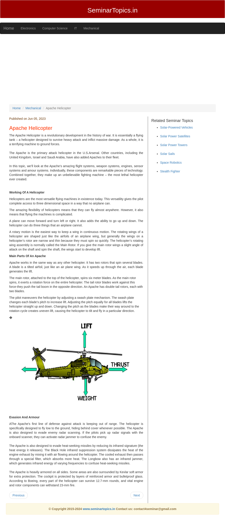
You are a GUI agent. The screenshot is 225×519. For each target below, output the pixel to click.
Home (9, 28)
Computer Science (54, 28)
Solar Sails (167, 154)
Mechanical (91, 28)
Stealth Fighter (170, 171)
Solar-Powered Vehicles (176, 127)
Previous (18, 495)
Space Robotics (171, 162)
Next (137, 495)
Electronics (28, 28)
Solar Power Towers (173, 145)
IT (75, 28)
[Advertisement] (112, 69)
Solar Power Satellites (175, 136)
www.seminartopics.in (99, 509)
